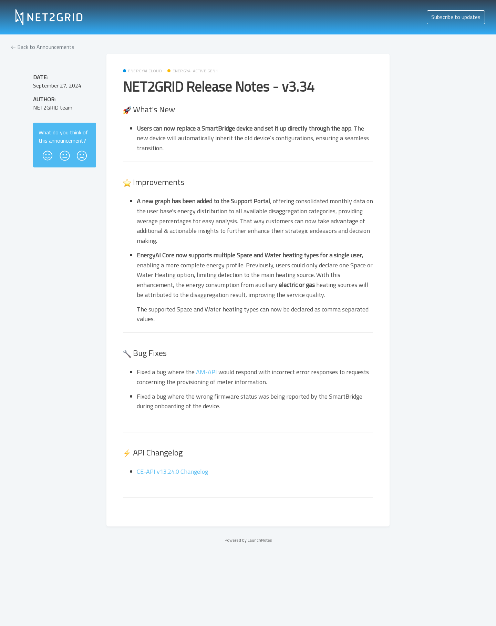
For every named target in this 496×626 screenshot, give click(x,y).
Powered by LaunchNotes (248, 540)
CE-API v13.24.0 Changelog (172, 471)
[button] (47, 153)
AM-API (206, 372)
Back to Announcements (42, 47)
